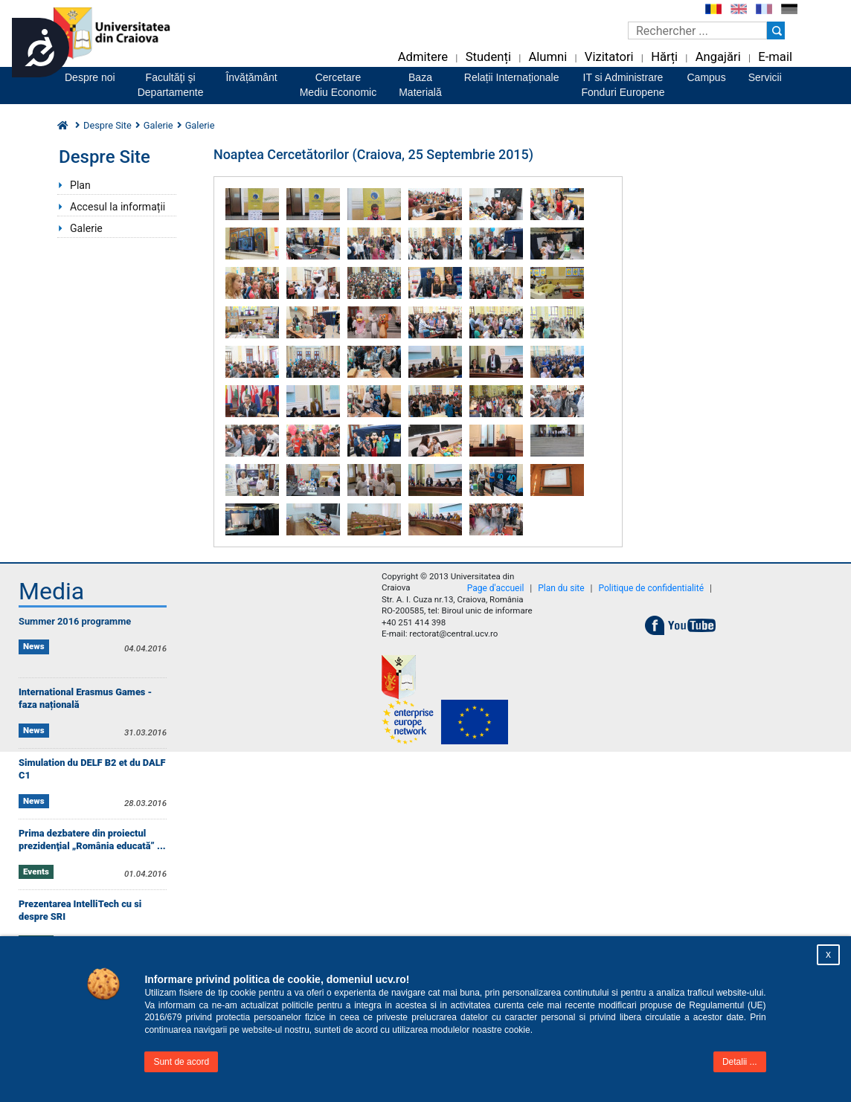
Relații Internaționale (511, 77)
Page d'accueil (495, 588)
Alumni (547, 57)
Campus (706, 77)
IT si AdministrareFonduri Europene (622, 84)
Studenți (488, 57)
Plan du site (561, 588)
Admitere (423, 57)
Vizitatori (609, 57)
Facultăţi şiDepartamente (171, 84)
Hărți (664, 57)
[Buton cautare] (776, 30)
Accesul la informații (117, 207)
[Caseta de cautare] (697, 30)
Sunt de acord (181, 1062)
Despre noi (90, 77)
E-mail (775, 57)
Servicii (765, 77)
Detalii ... (739, 1062)
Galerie (158, 125)
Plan (80, 185)
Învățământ (251, 77)
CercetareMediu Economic (338, 84)
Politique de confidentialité (651, 588)
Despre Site (107, 125)
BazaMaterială (420, 84)
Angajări (718, 57)
